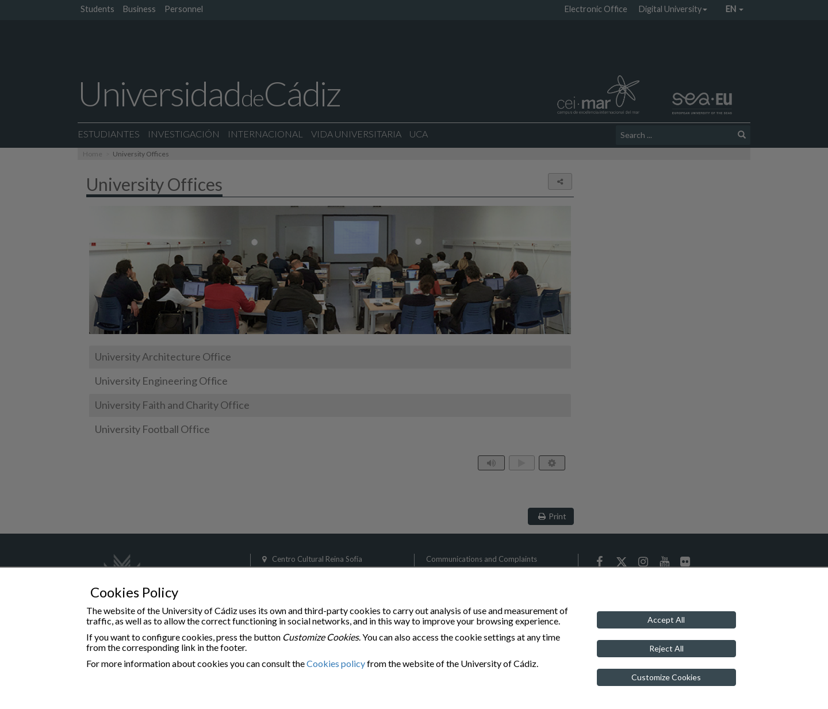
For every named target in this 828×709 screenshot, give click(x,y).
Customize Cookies (666, 677)
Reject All (666, 648)
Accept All (666, 619)
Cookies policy (335, 663)
